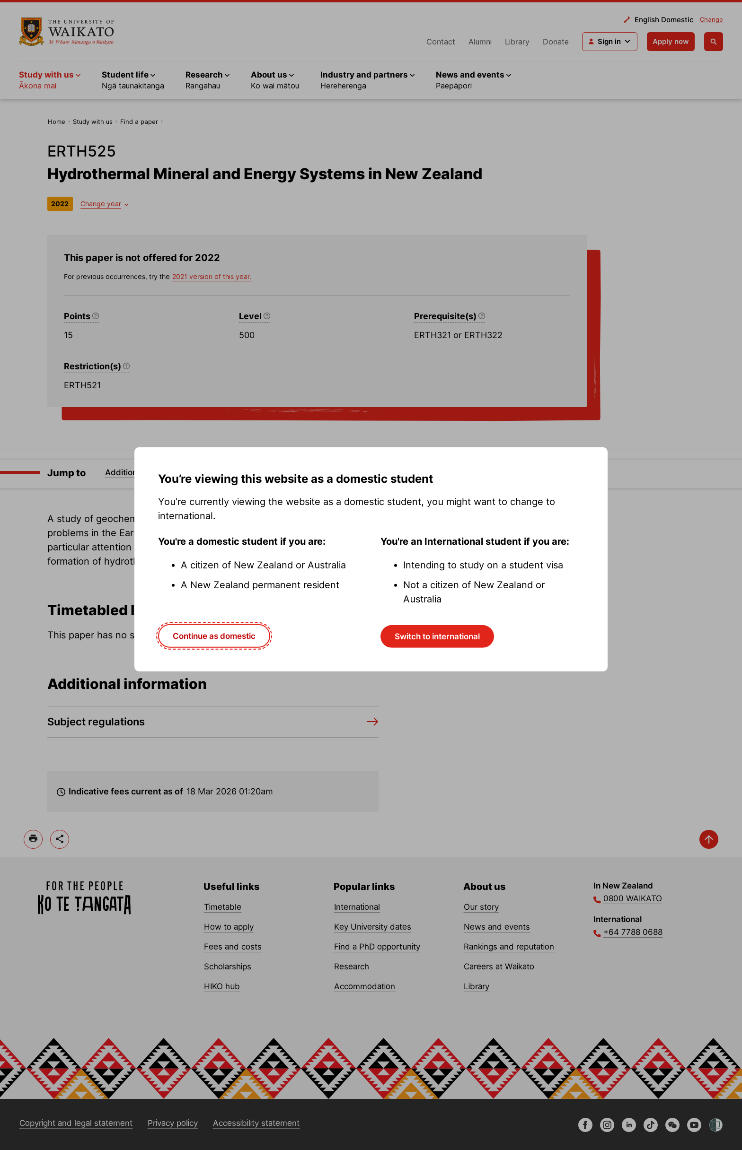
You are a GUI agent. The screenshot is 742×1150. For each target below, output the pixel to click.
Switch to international (437, 636)
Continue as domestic (214, 635)
